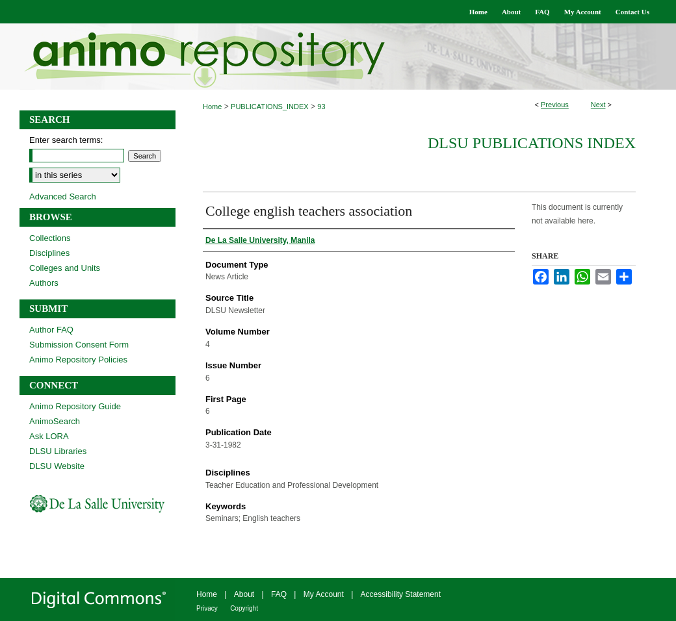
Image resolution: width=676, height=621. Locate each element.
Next (598, 104)
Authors (43, 283)
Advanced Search (62, 196)
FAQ (279, 594)
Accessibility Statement (401, 594)
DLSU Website (56, 466)
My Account (324, 594)
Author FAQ (51, 330)
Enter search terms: (66, 140)
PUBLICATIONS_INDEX (270, 106)
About (244, 594)
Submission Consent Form (79, 344)
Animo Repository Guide (75, 406)
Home (212, 106)
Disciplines (49, 253)
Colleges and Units (64, 268)
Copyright (244, 608)
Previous (555, 104)
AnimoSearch (54, 421)
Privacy (207, 608)
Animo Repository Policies (78, 359)
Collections (50, 238)
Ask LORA (49, 436)
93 (321, 106)
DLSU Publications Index (532, 142)
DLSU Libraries (57, 451)
